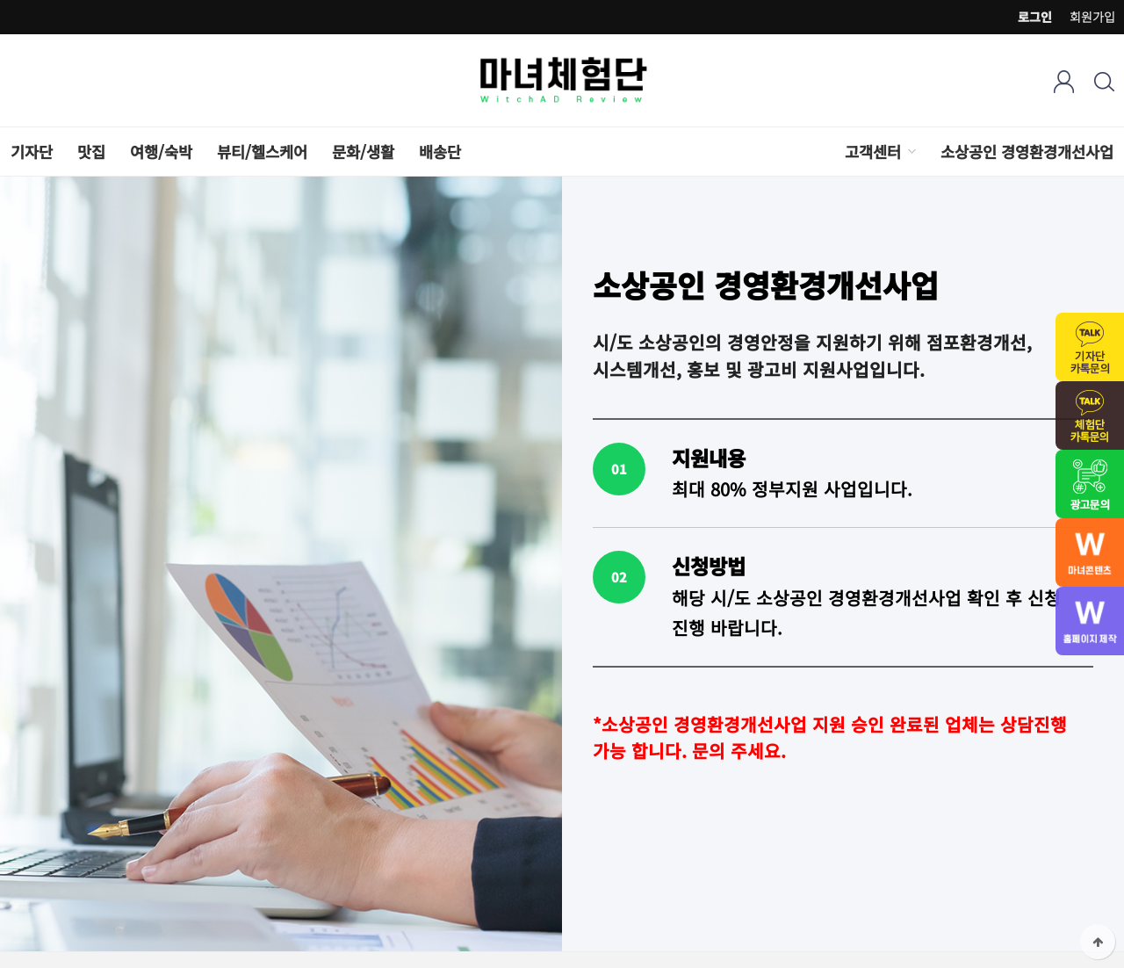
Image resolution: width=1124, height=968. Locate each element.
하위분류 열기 (910, 152)
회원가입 (1092, 16)
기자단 (32, 152)
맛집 (91, 152)
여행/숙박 (161, 152)
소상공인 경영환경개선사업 (1026, 152)
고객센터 (873, 152)
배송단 (440, 152)
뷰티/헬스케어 (262, 152)
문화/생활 (363, 152)
